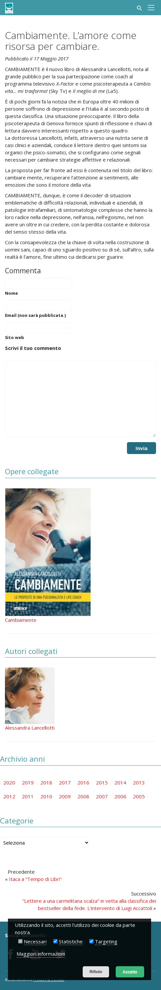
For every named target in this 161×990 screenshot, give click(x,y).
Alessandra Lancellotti (30, 727)
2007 (102, 796)
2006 (120, 796)
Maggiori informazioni (41, 953)
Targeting (106, 941)
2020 (9, 782)
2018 (46, 782)
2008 (83, 796)
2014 (120, 782)
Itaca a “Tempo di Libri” (35, 879)
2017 (65, 782)
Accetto (130, 972)
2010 (46, 796)
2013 (139, 782)
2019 (28, 782)
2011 (28, 796)
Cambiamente (20, 620)
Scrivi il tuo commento (33, 348)
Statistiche (71, 941)
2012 (9, 796)
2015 (102, 782)
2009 (65, 796)
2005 (139, 796)
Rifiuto (96, 972)
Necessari (35, 941)
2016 (83, 782)
